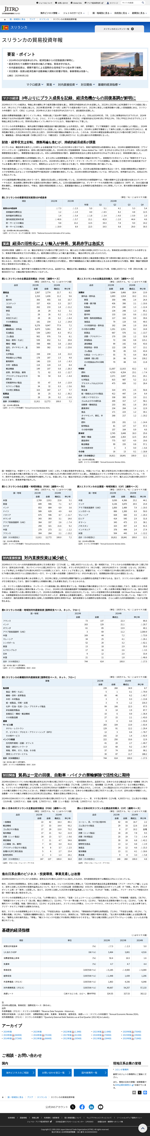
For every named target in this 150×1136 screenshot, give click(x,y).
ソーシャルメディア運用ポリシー (129, 1117)
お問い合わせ (63, 3)
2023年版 (37, 1031)
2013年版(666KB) (42, 1038)
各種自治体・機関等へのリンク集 (110, 1121)
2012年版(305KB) (72, 1038)
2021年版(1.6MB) (102, 1031)
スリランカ (44, 19)
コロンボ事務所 (122, 1069)
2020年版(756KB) (132, 1031)
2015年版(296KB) (132, 1035)
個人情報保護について (72, 1117)
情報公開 (35, 1117)
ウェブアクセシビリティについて (99, 1117)
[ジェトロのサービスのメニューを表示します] (73, 13)
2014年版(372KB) (13, 1038)
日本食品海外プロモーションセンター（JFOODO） (75, 1121)
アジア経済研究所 (95, 3)
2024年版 (8, 1031)
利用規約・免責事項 (51, 1117)
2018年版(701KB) (42, 1035)
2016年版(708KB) (102, 1035)
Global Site (77, 3)
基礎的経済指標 (108, 84)
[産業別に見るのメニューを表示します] (139, 13)
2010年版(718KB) (132, 1038)
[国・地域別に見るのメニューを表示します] (102, 13)
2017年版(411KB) (72, 1035)
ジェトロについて (45, 3)
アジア (32, 19)
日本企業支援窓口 (124, 1084)
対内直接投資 (66, 84)
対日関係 (86, 84)
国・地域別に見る (17, 19)
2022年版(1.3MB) (72, 1031)
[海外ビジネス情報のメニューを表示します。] (49, 13)
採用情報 (11, 1117)
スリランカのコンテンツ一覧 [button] (119, 28)
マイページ (114, 3)
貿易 (49, 84)
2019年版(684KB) (13, 1035)
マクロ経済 (33, 84)
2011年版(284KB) (102, 1038)
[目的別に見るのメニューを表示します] (121, 13)
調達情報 (23, 1117)
